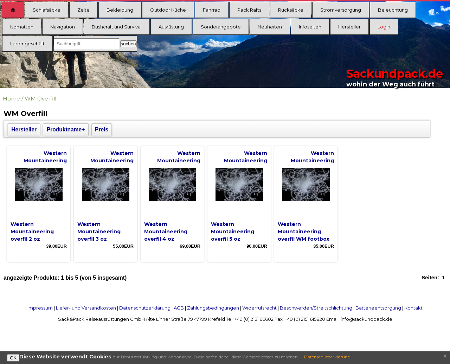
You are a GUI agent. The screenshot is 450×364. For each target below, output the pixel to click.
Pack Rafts (249, 10)
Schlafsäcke (46, 10)
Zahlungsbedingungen (213, 308)
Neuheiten (270, 27)
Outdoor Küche (168, 10)
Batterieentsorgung (378, 308)
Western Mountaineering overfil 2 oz (32, 231)
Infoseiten (310, 27)
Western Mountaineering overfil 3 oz (99, 231)
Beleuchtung (393, 10)
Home (11, 98)
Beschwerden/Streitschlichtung (316, 308)
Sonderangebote (221, 27)
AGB (179, 308)
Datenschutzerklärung (145, 308)
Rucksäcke (290, 10)
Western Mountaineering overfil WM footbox (303, 231)
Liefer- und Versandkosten (86, 308)
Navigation (62, 27)
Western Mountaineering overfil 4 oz (165, 231)
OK (13, 357)
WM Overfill (40, 98)
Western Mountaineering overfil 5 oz (232, 231)
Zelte (83, 10)
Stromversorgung (340, 10)
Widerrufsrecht (259, 308)
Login (384, 27)
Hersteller (349, 27)
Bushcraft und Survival (117, 27)
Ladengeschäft (27, 43)
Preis (101, 129)
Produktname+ (66, 129)
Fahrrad (211, 10)
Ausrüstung (171, 27)
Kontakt (413, 308)
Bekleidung (120, 10)
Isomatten (21, 27)
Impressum (40, 308)
